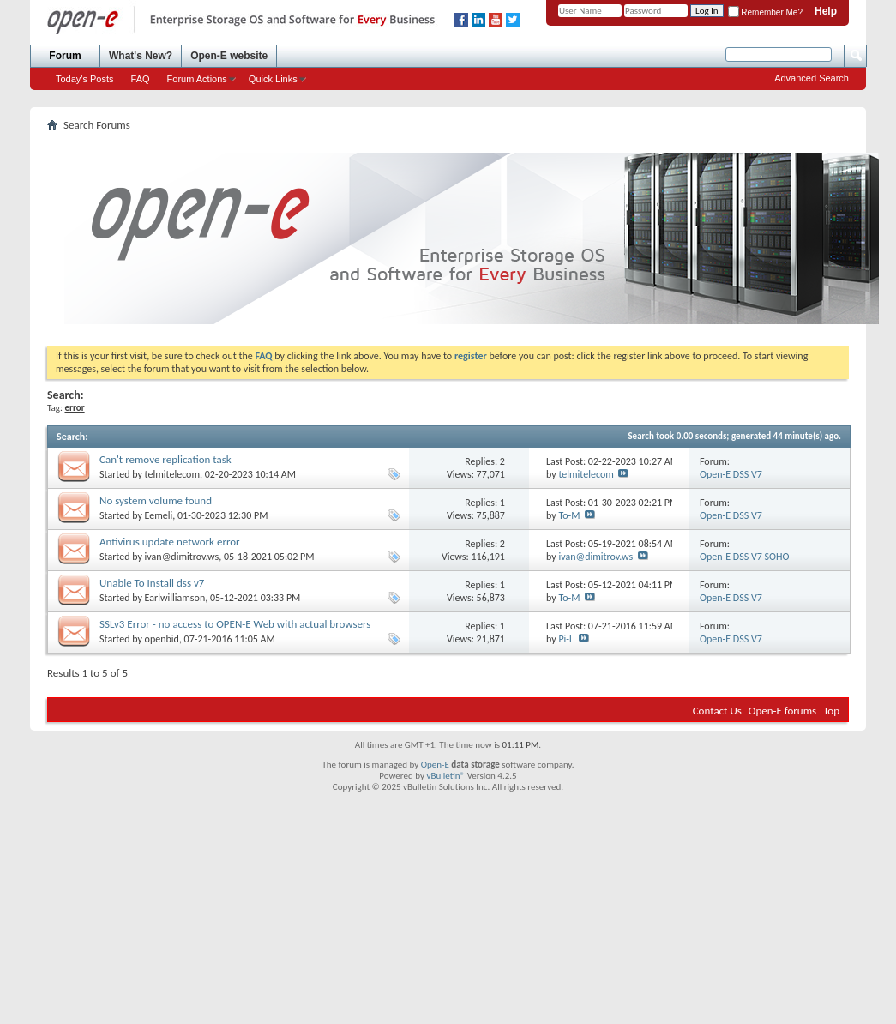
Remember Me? (765, 12)
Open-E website (229, 56)
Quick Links (273, 79)
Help (826, 11)
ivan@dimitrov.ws (182, 557)
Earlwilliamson (175, 598)
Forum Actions (197, 79)
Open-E (435, 764)
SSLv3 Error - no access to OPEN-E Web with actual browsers (234, 623)
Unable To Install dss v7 (151, 582)
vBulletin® (445, 775)
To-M (569, 515)
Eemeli (159, 515)
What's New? (140, 56)
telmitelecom (172, 474)
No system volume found (155, 500)
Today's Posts (85, 79)
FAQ (140, 79)
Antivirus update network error (169, 541)
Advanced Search (811, 78)
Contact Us (717, 710)
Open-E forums (782, 710)
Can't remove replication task (165, 459)
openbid (162, 639)
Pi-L (566, 639)
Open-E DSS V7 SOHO (744, 557)
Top (831, 710)
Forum (65, 56)
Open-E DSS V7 (731, 474)
